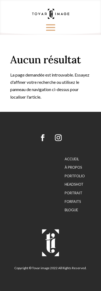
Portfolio (75, 176)
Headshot (74, 184)
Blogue (71, 210)
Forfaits (73, 202)
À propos (73, 167)
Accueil (72, 159)
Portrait (73, 193)
